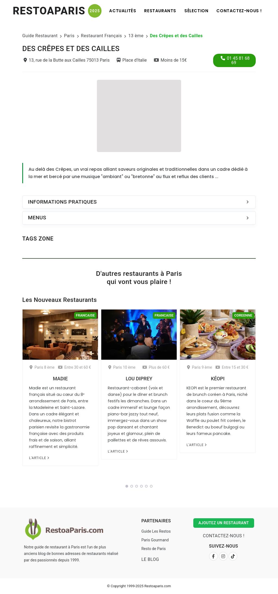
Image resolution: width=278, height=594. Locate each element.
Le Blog (150, 559)
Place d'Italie (132, 60)
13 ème (136, 35)
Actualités (122, 11)
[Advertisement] (139, 115)
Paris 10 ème (121, 367)
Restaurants (160, 11)
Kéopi (218, 378)
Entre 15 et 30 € (232, 367)
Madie (60, 378)
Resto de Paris (153, 548)
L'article (39, 458)
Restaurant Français (101, 35)
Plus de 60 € (156, 367)
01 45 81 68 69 (235, 60)
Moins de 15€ (170, 60)
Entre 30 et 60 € (74, 367)
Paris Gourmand (155, 540)
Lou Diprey (139, 378)
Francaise (85, 315)
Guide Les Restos (156, 531)
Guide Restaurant (40, 35)
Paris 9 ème (199, 367)
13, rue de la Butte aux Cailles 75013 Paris (67, 60)
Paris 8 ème (42, 367)
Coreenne (243, 315)
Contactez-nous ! (239, 11)
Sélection (196, 11)
